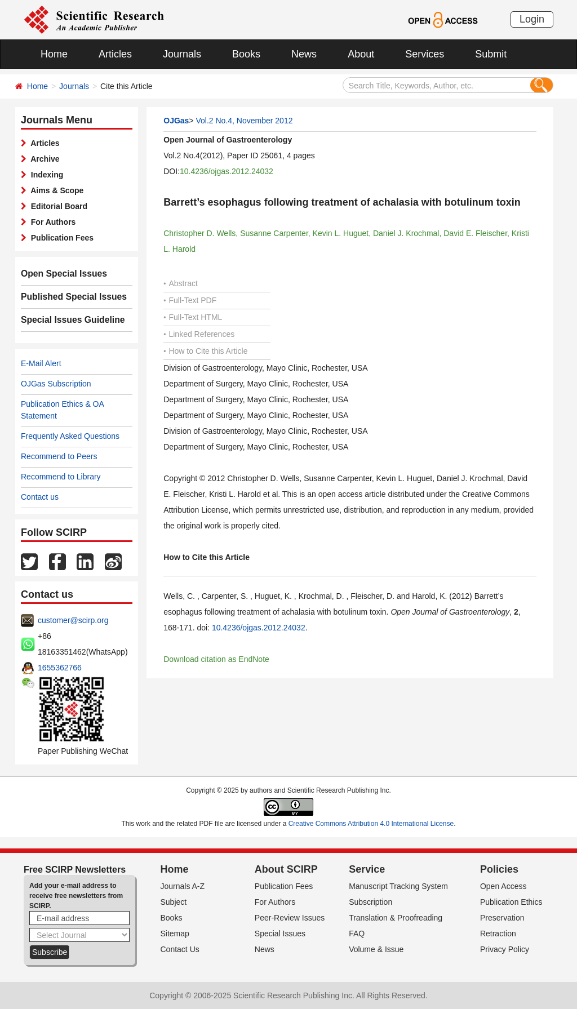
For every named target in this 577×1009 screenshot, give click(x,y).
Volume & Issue (376, 949)
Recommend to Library (61, 476)
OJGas (176, 120)
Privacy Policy (504, 949)
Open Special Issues (59, 273)
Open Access (503, 886)
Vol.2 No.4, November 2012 (244, 120)
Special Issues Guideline (67, 320)
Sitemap (175, 933)
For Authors (51, 221)
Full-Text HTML (192, 317)
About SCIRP (286, 869)
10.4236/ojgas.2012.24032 (226, 171)
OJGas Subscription (56, 383)
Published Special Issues (68, 296)
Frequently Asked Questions (70, 436)
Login (532, 19)
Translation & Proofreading (395, 917)
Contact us (40, 496)
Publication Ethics (511, 901)
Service (367, 869)
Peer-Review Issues (290, 917)
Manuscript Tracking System (398, 886)
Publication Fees (60, 237)
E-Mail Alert (41, 363)
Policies (499, 869)
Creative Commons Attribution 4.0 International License (371, 824)
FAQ (357, 933)
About (361, 54)
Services (424, 54)
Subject (174, 901)
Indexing (44, 174)
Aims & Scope (54, 190)
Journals (182, 54)
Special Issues (280, 933)
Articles (115, 54)
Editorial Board (56, 206)
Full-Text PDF (189, 300)
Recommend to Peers (59, 456)
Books (246, 54)
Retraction (498, 933)
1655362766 (60, 667)
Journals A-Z (183, 886)
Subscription (370, 901)
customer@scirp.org (73, 620)
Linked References (198, 334)
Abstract (180, 283)
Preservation (502, 917)
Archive (43, 158)
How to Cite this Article (205, 350)
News (304, 54)
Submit (491, 54)
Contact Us (180, 949)
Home (54, 54)
